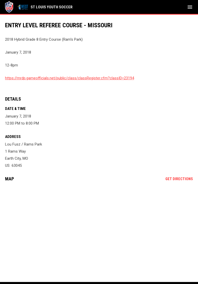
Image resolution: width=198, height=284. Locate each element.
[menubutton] (190, 7)
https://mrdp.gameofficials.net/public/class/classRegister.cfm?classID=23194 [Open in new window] (69, 78)
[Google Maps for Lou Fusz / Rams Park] (99, 224)
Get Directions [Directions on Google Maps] (179, 179)
